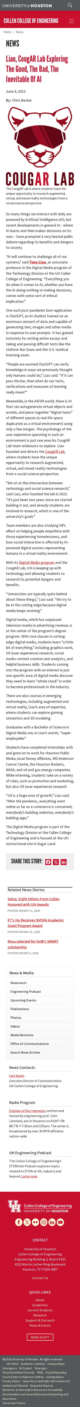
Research (40, 1315)
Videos (15, 1026)
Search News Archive (25, 1052)
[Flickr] (35, 1222)
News (19, 32)
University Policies (14, 1403)
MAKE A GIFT (40, 1337)
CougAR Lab (54, 451)
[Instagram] (43, 1222)
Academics (40, 1305)
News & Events (40, 1325)
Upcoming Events (23, 1000)
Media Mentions (21, 1035)
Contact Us (40, 1278)
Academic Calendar (33, 1364)
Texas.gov (41, 1368)
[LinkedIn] (63, 862)
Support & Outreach (40, 1320)
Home (7, 32)
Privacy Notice (11, 1381)
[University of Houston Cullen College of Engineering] (40, 1206)
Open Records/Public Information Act (46, 1381)
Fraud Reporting (56, 1372)
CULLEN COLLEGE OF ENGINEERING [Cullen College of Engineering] (31, 21)
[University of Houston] (27, 5)
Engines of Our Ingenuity (27, 1111)
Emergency (10, 1368)
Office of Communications (29, 1044)
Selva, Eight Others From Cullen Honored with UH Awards (34, 901)
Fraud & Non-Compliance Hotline (23, 1377)
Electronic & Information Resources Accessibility (33, 1390)
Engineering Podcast (25, 991)
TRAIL (40, 1372)
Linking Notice (55, 1377)
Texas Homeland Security (19, 1372)
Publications (19, 1009)
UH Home (12, 1364)
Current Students (40, 1310)
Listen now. (29, 1176)
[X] (56, 862)
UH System (25, 1368)
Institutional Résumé (15, 1385)
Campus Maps (55, 1364)
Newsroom (18, 983)
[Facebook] (48, 862)
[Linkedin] (52, 1222)
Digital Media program (36, 562)
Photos (15, 1017)
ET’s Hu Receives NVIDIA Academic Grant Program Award (36, 923)
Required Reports (41, 1385)
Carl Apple (16, 1076)
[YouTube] (60, 1222)
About (40, 1300)
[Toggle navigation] (71, 21)
